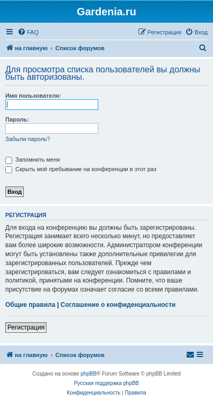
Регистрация (25, 327)
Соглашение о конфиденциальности (118, 304)
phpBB (89, 374)
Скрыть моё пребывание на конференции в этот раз (80, 169)
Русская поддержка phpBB (106, 383)
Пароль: (17, 119)
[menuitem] (28, 32)
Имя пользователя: (33, 95)
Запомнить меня (32, 159)
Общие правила (30, 304)
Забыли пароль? (27, 139)
